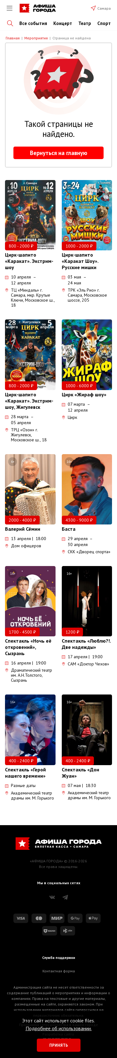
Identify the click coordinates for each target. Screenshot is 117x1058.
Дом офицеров (23, 545)
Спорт (104, 23)
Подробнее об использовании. (59, 1028)
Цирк (69, 417)
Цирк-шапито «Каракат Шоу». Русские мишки (80, 261)
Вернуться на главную (58, 153)
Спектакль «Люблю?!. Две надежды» (86, 644)
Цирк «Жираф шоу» (84, 394)
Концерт (62, 23)
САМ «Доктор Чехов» (85, 663)
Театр (84, 23)
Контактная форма (58, 971)
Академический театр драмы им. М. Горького (29, 795)
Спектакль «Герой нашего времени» (25, 772)
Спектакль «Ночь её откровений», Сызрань (28, 647)
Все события (33, 23)
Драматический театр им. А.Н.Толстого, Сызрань (28, 675)
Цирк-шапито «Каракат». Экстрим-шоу (29, 261)
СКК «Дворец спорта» (86, 551)
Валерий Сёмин (22, 529)
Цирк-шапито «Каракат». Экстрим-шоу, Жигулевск (29, 400)
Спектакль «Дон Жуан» (80, 772)
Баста (69, 529)
